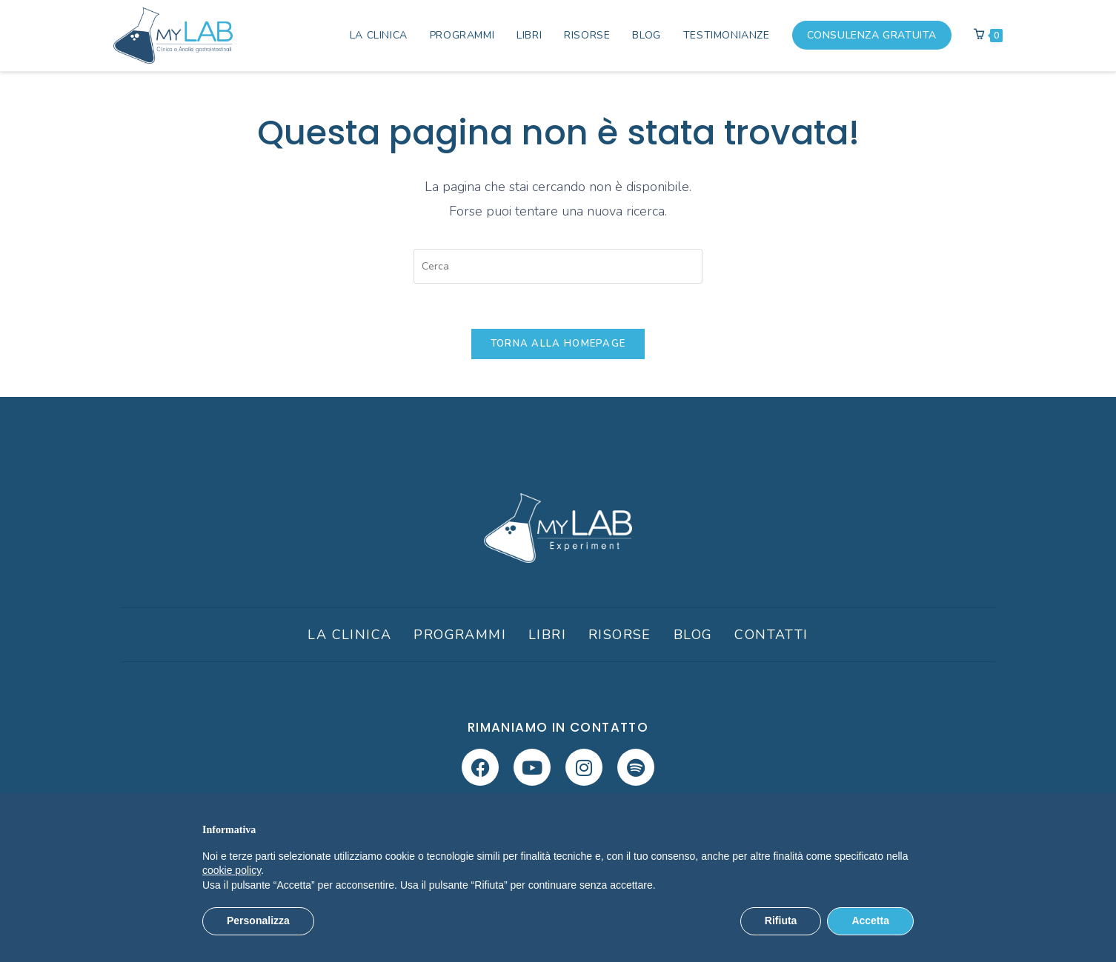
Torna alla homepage (558, 343)
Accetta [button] (870, 920)
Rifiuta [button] (781, 920)
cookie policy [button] (231, 870)
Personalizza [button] (258, 920)
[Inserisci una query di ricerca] (558, 266)
